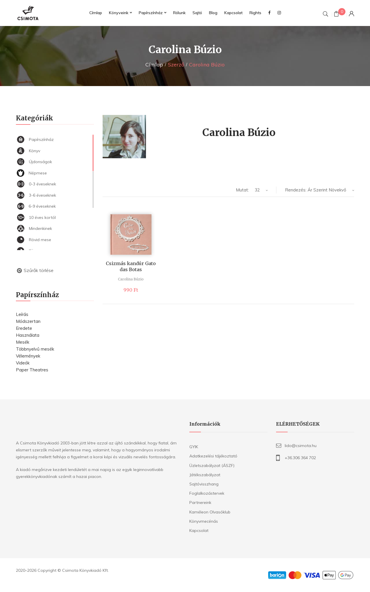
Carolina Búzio (131, 279)
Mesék (22, 342)
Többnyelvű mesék (35, 349)
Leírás (22, 314)
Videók (22, 363)
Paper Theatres (32, 370)
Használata (27, 335)
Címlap (154, 64)
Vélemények (28, 356)
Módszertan (28, 321)
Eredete (24, 328)
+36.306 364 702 (300, 457)
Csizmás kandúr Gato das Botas (131, 266)
